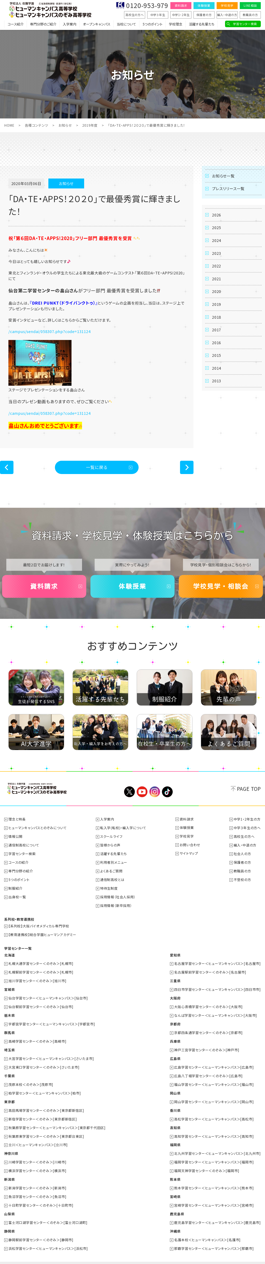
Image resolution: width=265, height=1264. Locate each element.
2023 (216, 253)
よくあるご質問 (111, 869)
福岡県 (175, 1137)
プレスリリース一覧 (228, 188)
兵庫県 (175, 1036)
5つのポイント (152, 24)
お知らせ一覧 (223, 175)
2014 (216, 369)
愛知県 (175, 952)
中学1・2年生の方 (247, 819)
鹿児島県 (177, 1205)
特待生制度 (109, 886)
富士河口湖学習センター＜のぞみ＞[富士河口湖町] (47, 1213)
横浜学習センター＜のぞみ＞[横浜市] (37, 1163)
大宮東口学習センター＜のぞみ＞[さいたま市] (44, 1062)
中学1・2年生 (181, 15)
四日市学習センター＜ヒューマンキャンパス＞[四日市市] (217, 986)
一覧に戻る (96, 467)
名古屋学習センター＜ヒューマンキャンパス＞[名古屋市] (217, 960)
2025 (216, 227)
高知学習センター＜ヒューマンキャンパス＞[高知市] (214, 1129)
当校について (126, 24)
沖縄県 (175, 1222)
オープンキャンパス (96, 24)
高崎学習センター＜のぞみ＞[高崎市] (37, 1036)
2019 (216, 305)
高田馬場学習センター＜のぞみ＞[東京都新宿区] (46, 1104)
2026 (216, 215)
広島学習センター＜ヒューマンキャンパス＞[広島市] (214, 1062)
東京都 (9, 1095)
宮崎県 (175, 1188)
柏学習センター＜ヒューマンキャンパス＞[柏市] (44, 1087)
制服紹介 (15, 886)
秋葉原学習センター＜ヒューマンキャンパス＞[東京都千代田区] (57, 1121)
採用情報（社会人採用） (118, 895)
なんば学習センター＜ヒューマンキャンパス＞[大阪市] (215, 1011)
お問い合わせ (190, 844)
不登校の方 (242, 878)
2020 (216, 292)
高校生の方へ (134, 15)
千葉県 (9, 1070)
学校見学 (227, 5)
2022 (216, 266)
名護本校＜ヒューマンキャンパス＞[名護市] (207, 1230)
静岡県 (9, 1222)
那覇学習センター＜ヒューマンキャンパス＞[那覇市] (214, 1239)
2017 (216, 330)
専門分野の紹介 (20, 869)
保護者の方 (204, 15)
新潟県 (9, 1171)
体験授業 (204, 5)
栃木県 (9, 1011)
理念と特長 (17, 819)
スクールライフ (111, 836)
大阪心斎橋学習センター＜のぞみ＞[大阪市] (208, 1003)
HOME (9, 125)
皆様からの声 (110, 844)
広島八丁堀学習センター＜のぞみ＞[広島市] (208, 1070)
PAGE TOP (249, 788)
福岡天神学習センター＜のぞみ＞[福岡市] (206, 1163)
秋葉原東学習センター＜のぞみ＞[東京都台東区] (46, 1129)
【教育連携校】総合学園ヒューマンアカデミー (42, 932)
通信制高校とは (112, 878)
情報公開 (15, 836)
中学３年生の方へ (247, 827)
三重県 (175, 977)
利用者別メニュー (113, 861)
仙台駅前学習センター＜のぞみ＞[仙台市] (40, 1003)
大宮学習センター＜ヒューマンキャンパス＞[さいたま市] (51, 1053)
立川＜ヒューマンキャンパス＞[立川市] (38, 1137)
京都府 (175, 1019)
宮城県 (9, 986)
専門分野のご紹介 (43, 24)
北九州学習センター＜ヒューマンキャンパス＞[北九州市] (217, 1146)
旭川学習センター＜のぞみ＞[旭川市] (37, 977)
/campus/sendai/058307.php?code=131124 (49, 331)
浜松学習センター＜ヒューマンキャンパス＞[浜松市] (48, 1239)
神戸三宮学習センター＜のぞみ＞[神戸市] (206, 1045)
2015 (216, 356)
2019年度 (90, 125)
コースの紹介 (18, 861)
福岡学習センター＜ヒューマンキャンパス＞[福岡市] (214, 1154)
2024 (216, 240)
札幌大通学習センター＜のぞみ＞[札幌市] (40, 960)
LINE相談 (250, 5)
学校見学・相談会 (221, 586)
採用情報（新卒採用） (116, 903)
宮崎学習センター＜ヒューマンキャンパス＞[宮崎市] (214, 1197)
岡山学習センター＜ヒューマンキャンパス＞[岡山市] (214, 1095)
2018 (216, 317)
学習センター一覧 (18, 945)
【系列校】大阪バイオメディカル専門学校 (38, 923)
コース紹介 (16, 24)
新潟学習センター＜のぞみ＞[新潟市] (37, 1180)
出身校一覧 (17, 895)
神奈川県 (11, 1146)
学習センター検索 (245, 24)
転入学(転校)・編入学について (123, 827)
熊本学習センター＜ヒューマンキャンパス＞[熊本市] (214, 1180)
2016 (216, 343)
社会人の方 (242, 853)
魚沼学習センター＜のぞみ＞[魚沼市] (37, 1188)
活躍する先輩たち (201, 24)
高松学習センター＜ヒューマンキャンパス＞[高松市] (214, 1112)
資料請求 (181, 5)
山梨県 (9, 1205)
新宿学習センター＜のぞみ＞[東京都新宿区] (42, 1112)
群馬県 (9, 1028)
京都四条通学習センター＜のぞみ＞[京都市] (208, 1028)
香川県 (175, 1104)
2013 (216, 382)
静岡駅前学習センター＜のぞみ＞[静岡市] (40, 1230)
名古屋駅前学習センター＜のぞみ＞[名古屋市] (210, 969)
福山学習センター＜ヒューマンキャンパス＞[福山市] (214, 1078)
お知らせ (65, 125)
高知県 (175, 1121)
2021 (216, 279)
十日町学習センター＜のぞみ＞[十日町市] (40, 1197)
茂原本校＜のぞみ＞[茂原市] (30, 1078)
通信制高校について (23, 844)
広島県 (175, 1053)
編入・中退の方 (227, 15)
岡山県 (175, 1087)
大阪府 (175, 994)
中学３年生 (157, 15)
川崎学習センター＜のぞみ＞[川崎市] (37, 1154)
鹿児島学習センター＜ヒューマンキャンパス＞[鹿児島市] (217, 1213)
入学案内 (69, 24)
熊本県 (175, 1171)
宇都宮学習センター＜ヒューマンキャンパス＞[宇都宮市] (51, 1019)
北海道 (9, 952)
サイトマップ (189, 853)
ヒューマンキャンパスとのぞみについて (37, 827)
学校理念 (175, 24)
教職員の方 (250, 15)
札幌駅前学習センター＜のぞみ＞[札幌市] (40, 969)
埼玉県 (9, 1045)
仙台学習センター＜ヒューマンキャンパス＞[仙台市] (48, 994)
